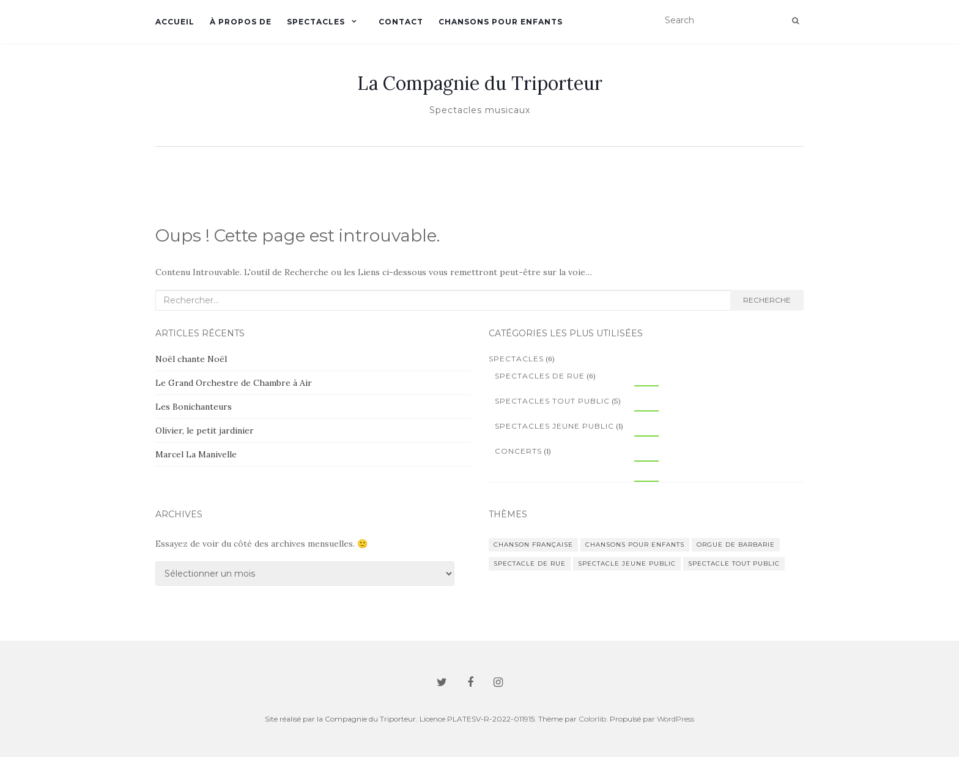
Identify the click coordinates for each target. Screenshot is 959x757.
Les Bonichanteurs (193, 406)
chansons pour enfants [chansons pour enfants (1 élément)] (634, 544)
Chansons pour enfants (501, 21)
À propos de (241, 21)
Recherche (767, 300)
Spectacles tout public (552, 400)
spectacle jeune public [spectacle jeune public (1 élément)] (627, 563)
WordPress (675, 718)
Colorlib (592, 718)
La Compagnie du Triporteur (479, 83)
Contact (401, 21)
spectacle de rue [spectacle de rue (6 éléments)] (530, 563)
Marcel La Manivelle (196, 454)
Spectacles (316, 21)
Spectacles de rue (540, 375)
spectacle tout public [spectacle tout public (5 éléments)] (734, 563)
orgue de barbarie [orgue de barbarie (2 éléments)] (736, 544)
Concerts (518, 451)
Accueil (174, 21)
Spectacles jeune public (554, 425)
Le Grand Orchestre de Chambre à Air (233, 382)
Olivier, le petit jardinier (204, 430)
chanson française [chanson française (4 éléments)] (533, 544)
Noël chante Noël (191, 358)
